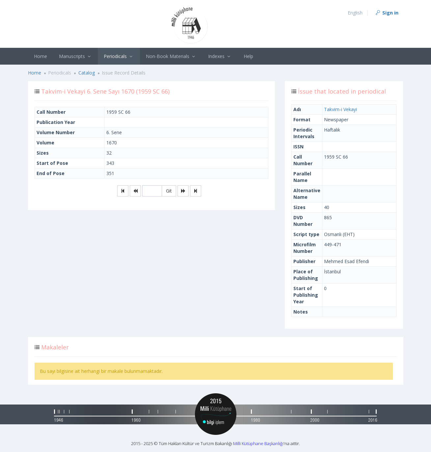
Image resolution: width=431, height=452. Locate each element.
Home (40, 56)
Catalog (86, 73)
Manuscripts (75, 56)
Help (248, 56)
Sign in (386, 12)
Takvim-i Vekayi (340, 109)
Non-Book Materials (171, 56)
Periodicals (119, 56)
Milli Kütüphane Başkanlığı (258, 443)
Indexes (220, 56)
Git (169, 191)
